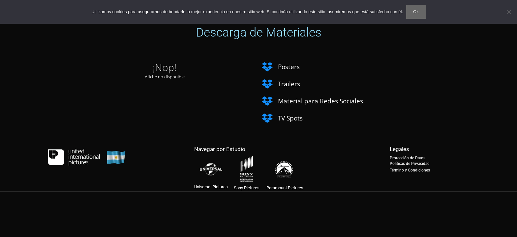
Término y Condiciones (410, 170)
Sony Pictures (246, 187)
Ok (416, 11)
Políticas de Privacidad (410, 163)
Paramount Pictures (284, 187)
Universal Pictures (211, 186)
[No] (508, 12)
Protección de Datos (407, 158)
